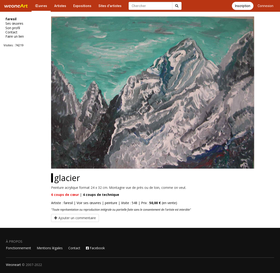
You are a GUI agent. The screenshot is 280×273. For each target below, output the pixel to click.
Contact (11, 32)
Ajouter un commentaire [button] (75, 218)
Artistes (60, 6)
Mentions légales (50, 248)
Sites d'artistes (110, 6)
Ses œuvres (14, 23)
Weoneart (13, 264)
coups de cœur (65, 194)
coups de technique (101, 194)
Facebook (95, 248)
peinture (111, 203)
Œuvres (41, 6)
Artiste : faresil (62, 203)
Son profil (12, 28)
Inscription (242, 6)
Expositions (82, 6)
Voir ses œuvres (89, 203)
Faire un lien (14, 36)
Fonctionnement (18, 248)
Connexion (265, 6)
